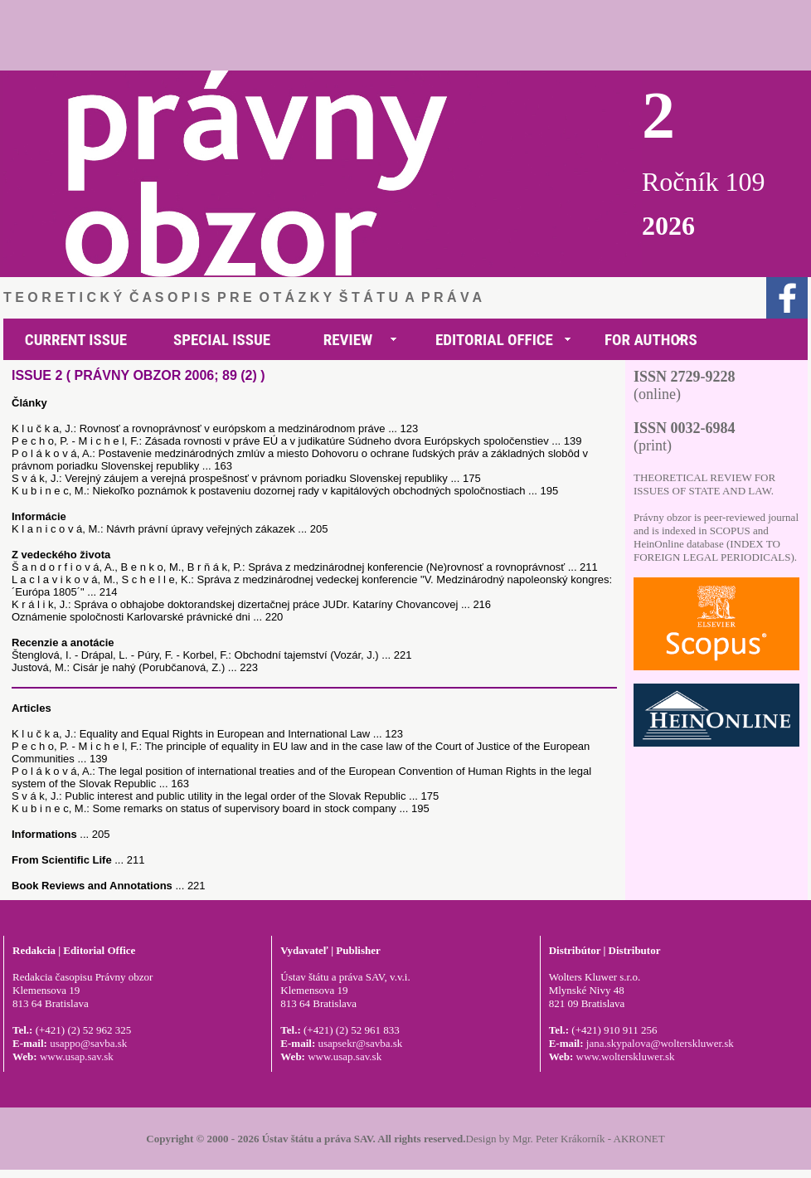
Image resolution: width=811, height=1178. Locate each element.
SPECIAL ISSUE (221, 339)
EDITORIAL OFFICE (494, 339)
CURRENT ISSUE (76, 339)
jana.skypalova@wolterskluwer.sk (660, 1043)
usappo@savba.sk (88, 1043)
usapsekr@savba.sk (360, 1043)
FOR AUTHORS (651, 339)
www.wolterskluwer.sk (625, 1056)
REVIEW (348, 339)
